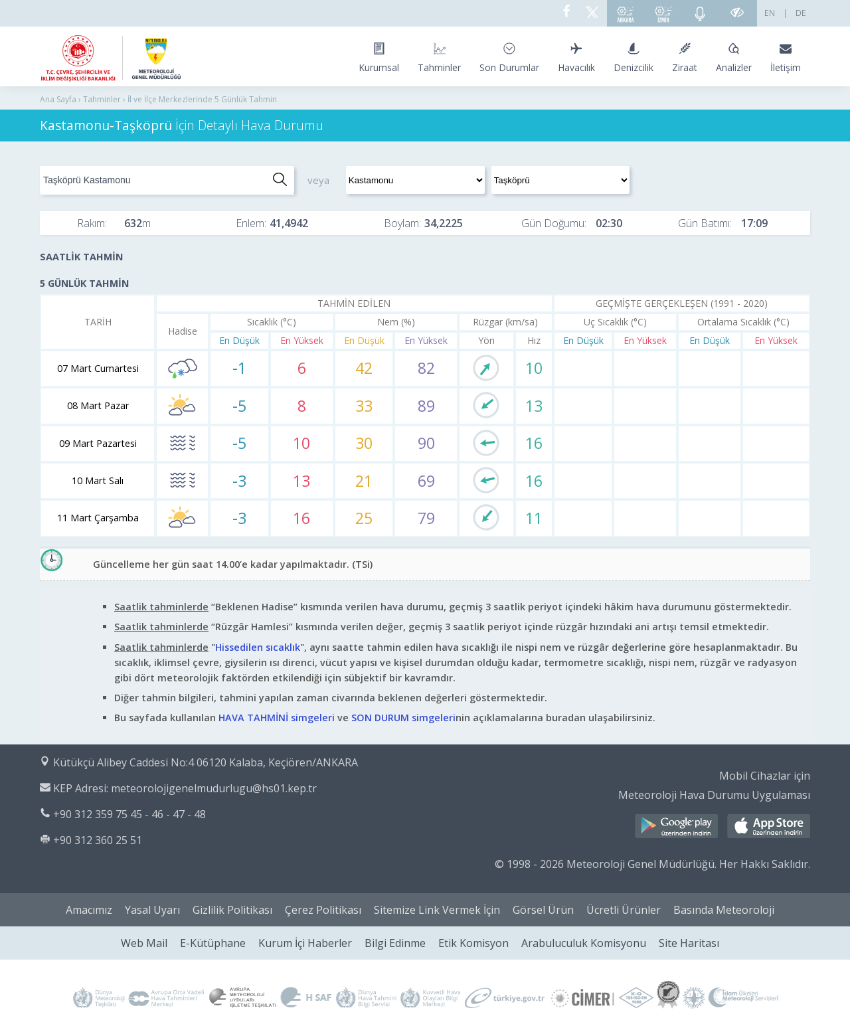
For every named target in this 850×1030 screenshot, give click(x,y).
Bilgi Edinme (395, 943)
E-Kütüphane (213, 943)
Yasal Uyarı (152, 909)
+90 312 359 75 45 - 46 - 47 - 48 (129, 814)
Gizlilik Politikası (232, 909)
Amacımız (89, 909)
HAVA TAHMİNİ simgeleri (276, 717)
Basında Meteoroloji (723, 909)
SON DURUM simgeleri (403, 717)
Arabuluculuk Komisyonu (583, 943)
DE (801, 13)
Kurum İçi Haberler (305, 943)
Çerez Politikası (323, 909)
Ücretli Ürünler (623, 909)
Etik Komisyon (473, 943)
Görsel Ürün (543, 909)
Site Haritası (689, 943)
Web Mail (144, 943)
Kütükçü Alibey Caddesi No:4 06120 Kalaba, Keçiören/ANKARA (205, 762)
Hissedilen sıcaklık (257, 647)
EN (769, 13)
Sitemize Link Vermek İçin (437, 909)
